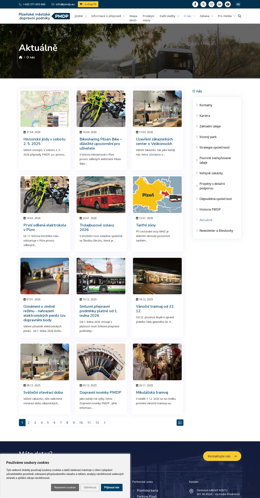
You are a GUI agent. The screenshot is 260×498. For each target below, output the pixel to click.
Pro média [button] (225, 16)
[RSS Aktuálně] (180, 422)
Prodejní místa (148, 18)
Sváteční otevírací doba (43, 392)
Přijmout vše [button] (111, 487)
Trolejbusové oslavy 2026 (97, 227)
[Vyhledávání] (239, 16)
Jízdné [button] (79, 16)
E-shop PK (88, 4)
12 (97, 423)
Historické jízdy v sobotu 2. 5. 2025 (44, 141)
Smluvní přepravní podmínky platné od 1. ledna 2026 (99, 311)
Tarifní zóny (146, 225)
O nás (30, 57)
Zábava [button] (204, 16)
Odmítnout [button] (90, 487)
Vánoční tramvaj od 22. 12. (155, 309)
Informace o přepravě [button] (106, 16)
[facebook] (195, 4)
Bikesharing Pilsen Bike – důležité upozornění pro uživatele (101, 144)
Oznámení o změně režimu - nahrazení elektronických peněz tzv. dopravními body (44, 313)
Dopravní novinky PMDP (100, 392)
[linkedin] (211, 4)
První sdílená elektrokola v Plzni (44, 227)
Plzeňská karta (147, 490)
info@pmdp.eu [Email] (63, 4)
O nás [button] (187, 16)
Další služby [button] (167, 16)
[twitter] (203, 4)
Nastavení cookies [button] (65, 487)
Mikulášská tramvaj (152, 392)
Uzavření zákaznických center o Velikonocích (154, 141)
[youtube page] (228, 4)
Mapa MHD (133, 18)
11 (89, 423)
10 (81, 423)
